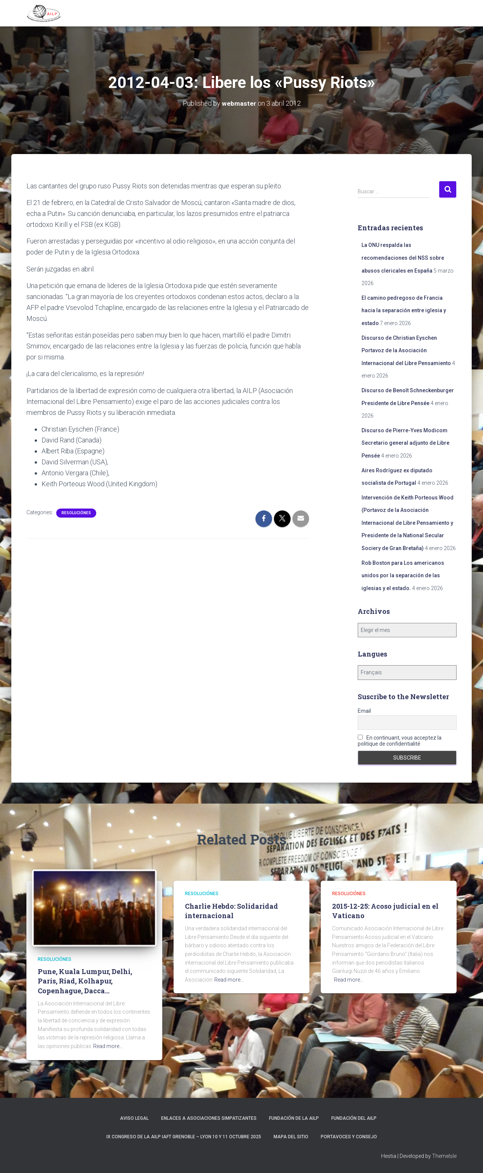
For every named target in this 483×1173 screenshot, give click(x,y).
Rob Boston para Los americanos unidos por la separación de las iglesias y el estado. (402, 575)
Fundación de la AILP (294, 1118)
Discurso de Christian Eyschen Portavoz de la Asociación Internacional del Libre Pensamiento (406, 350)
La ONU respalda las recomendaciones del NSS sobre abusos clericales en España (402, 257)
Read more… (108, 1046)
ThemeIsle (444, 1156)
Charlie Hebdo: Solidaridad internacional (231, 911)
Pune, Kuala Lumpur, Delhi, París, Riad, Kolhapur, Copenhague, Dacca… (85, 981)
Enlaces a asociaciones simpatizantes (209, 1118)
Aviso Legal (134, 1118)
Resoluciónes (76, 513)
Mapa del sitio (291, 1136)
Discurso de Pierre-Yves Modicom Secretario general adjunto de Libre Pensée (405, 443)
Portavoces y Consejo (349, 1136)
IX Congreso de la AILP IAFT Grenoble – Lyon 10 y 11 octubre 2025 (183, 1136)
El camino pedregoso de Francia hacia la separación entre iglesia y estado (403, 310)
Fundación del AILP (354, 1118)
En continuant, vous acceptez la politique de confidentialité (399, 741)
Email (364, 711)
